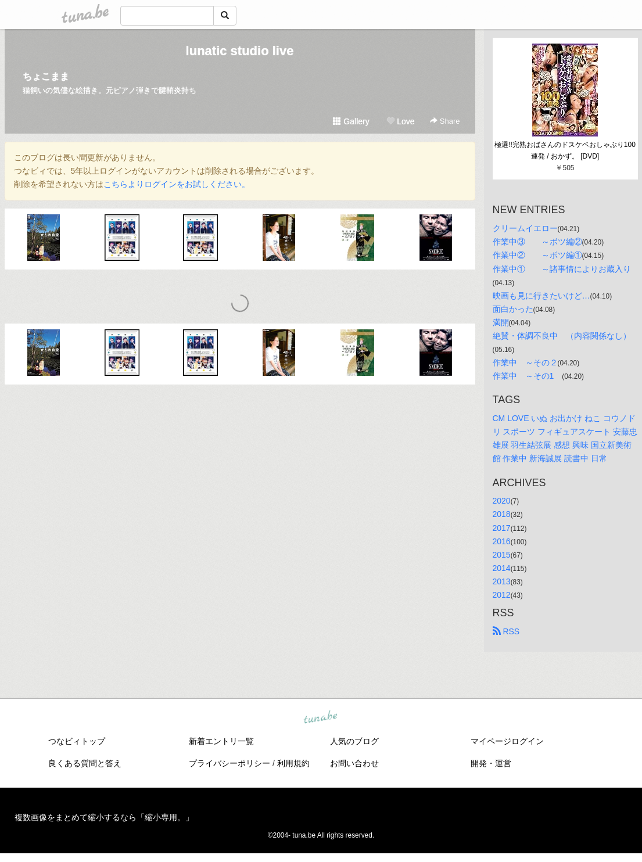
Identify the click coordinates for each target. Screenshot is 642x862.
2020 (502, 500)
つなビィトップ (76, 741)
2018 (502, 514)
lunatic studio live (240, 51)
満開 (501, 322)
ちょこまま (46, 76)
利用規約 (293, 763)
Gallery (351, 121)
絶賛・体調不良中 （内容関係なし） (562, 335)
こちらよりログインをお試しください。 (176, 184)
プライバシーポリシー (229, 763)
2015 (502, 554)
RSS (506, 631)
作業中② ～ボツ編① (537, 255)
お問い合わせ (354, 763)
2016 (502, 541)
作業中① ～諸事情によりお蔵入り (562, 269)
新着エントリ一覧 (221, 741)
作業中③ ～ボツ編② (537, 241)
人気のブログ (354, 741)
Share (445, 121)
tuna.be (321, 717)
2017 (502, 528)
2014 (502, 568)
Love (400, 121)
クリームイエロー (525, 228)
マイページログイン (507, 741)
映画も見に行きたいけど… (541, 295)
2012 (502, 594)
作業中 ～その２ (525, 362)
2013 (502, 581)
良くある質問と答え (84, 763)
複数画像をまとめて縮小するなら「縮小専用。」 (104, 817)
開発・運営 (491, 763)
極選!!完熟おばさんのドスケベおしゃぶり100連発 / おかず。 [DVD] (565, 150)
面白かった (513, 309)
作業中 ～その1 (527, 375)
